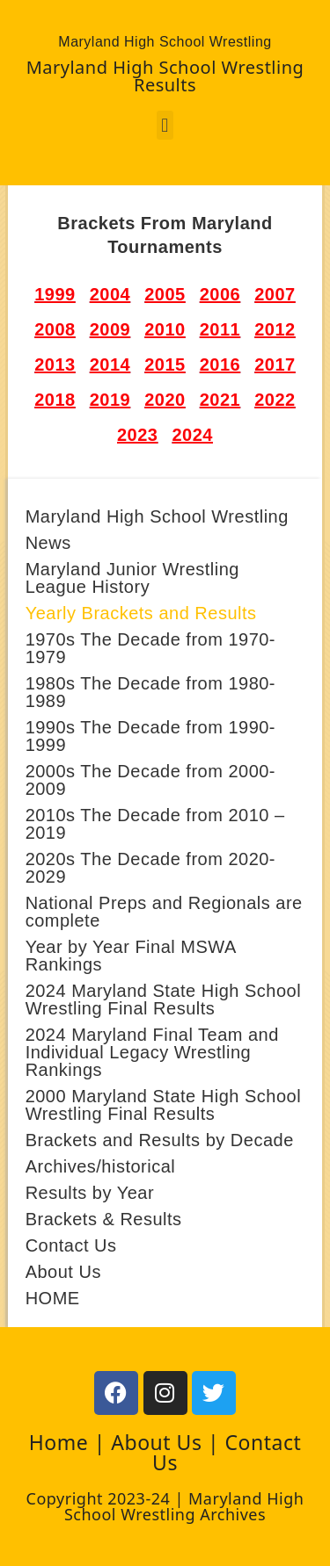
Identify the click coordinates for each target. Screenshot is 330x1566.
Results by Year (90, 1192)
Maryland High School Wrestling (157, 516)
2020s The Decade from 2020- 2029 (150, 867)
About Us (63, 1271)
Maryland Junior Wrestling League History (132, 577)
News (48, 542)
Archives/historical (101, 1166)
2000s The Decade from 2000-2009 (150, 779)
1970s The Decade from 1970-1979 (150, 648)
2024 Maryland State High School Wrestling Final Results (163, 999)
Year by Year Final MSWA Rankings (131, 955)
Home (58, 1442)
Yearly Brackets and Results (141, 613)
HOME (53, 1298)
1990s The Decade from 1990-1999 (150, 736)
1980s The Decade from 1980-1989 (150, 692)
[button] (165, 125)
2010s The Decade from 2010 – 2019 (155, 823)
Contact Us (71, 1245)
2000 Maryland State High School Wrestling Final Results (163, 1104)
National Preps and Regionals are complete (164, 911)
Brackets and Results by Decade (160, 1140)
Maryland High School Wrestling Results (165, 76)
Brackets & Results (104, 1219)
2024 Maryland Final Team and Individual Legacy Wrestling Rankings (152, 1052)
